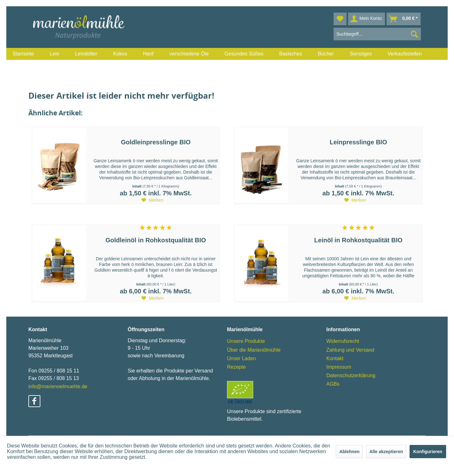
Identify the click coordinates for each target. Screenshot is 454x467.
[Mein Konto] (366, 19)
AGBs (333, 384)
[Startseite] (23, 54)
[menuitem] (23, 54)
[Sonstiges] (360, 54)
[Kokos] (120, 54)
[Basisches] (290, 54)
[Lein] (55, 54)
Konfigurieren (427, 451)
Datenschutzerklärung (350, 375)
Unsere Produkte (246, 341)
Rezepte (236, 367)
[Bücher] (325, 54)
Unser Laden (241, 358)
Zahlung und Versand (350, 350)
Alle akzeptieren (386, 451)
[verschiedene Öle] (189, 54)
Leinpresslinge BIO (358, 142)
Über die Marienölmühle (254, 350)
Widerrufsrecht (342, 341)
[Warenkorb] (404, 19)
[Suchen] (414, 34)
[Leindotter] (86, 54)
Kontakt (334, 358)
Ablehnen (349, 451)
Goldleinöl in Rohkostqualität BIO (156, 240)
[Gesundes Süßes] (244, 54)
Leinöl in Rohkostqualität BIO (358, 240)
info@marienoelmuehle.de (57, 386)
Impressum (338, 367)
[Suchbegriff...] (377, 34)
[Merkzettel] (340, 19)
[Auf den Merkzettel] (153, 200)
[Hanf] (148, 54)
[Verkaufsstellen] (404, 54)
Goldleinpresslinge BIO (155, 142)
